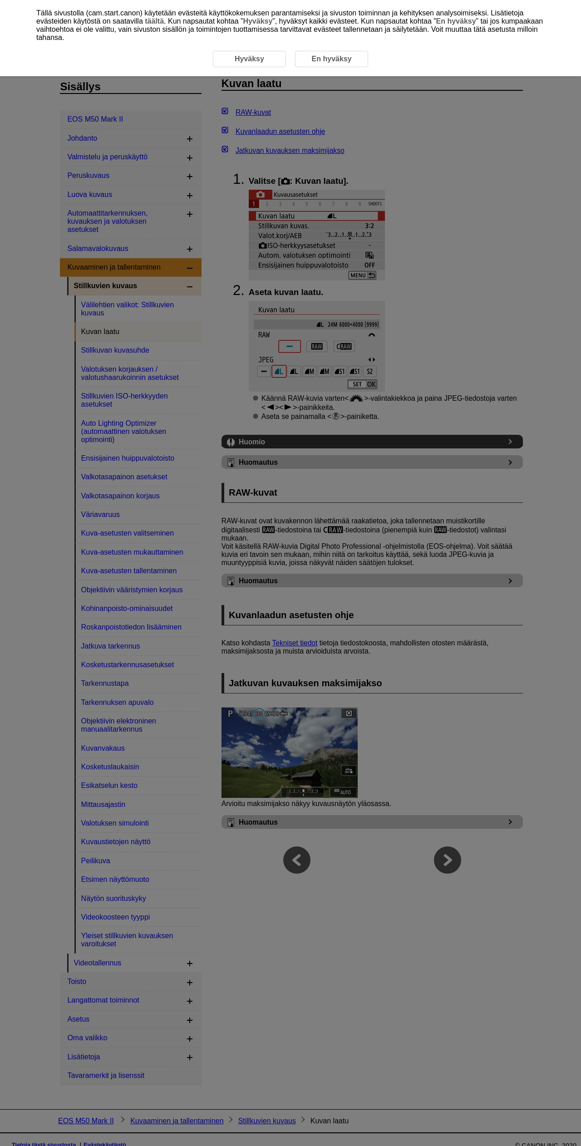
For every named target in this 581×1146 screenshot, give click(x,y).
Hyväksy (257, 21)
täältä (154, 21)
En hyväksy (456, 21)
